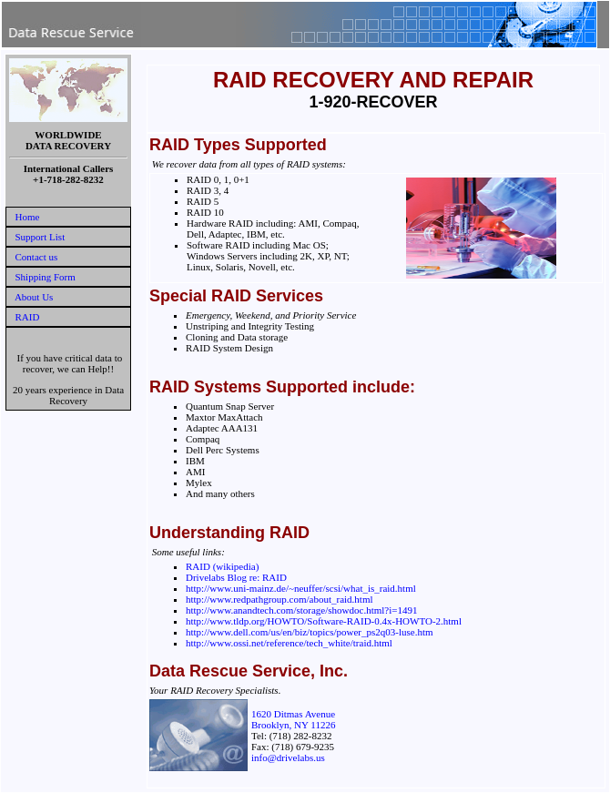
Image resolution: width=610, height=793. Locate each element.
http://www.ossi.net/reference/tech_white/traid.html (289, 642)
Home (27, 216)
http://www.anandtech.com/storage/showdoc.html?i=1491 (301, 610)
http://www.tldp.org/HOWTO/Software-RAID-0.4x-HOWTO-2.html (324, 620)
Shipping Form (45, 276)
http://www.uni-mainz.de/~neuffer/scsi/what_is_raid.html (301, 588)
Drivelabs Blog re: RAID (236, 577)
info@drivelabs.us (288, 757)
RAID (27, 316)
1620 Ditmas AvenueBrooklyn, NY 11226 (293, 719)
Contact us (36, 256)
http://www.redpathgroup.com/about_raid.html (279, 599)
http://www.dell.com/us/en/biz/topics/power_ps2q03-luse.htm (309, 631)
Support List (40, 236)
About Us (34, 296)
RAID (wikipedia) (222, 566)
